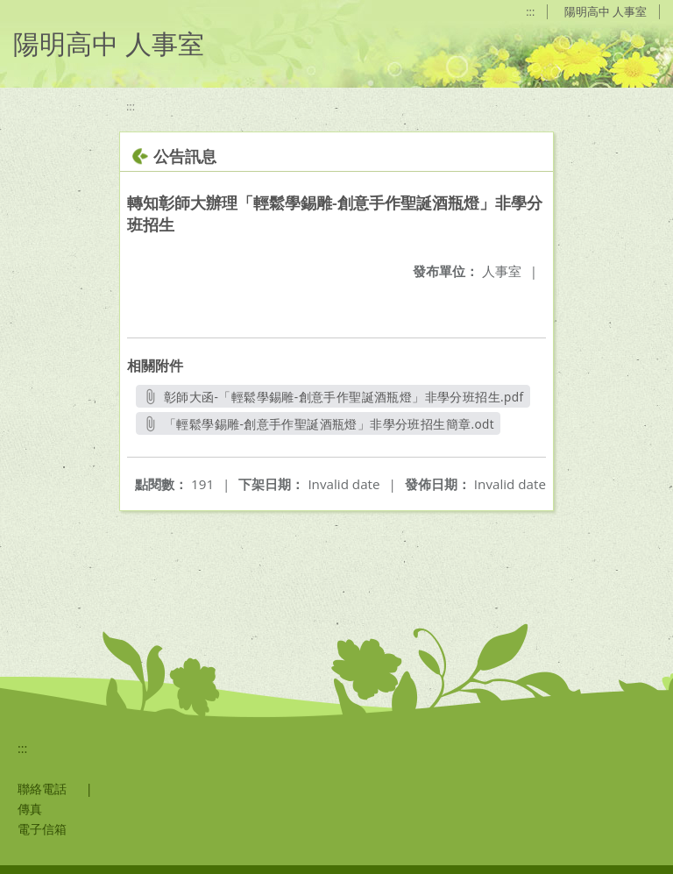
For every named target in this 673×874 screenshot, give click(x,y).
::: (530, 11)
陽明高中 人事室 (605, 11)
